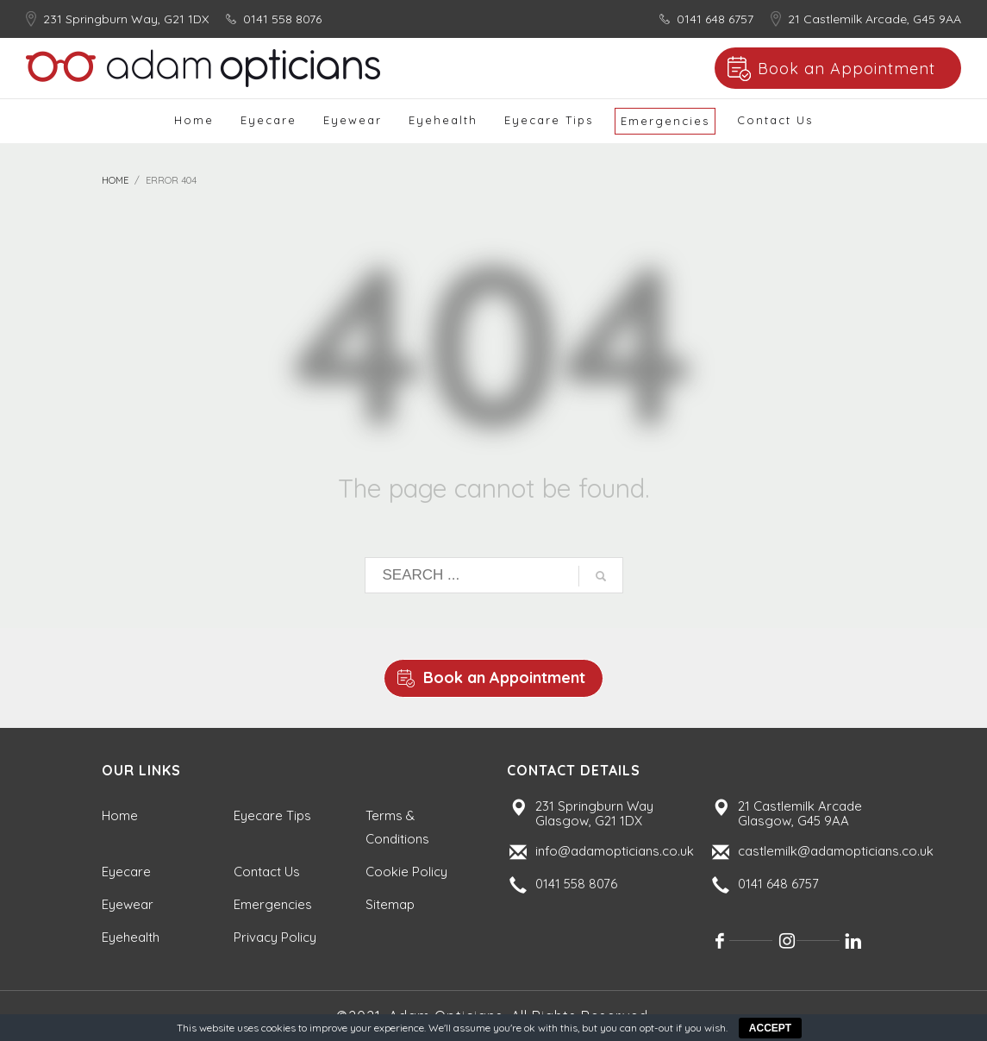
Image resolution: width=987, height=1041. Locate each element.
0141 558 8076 (282, 19)
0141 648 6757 (715, 19)
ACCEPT (770, 1028)
